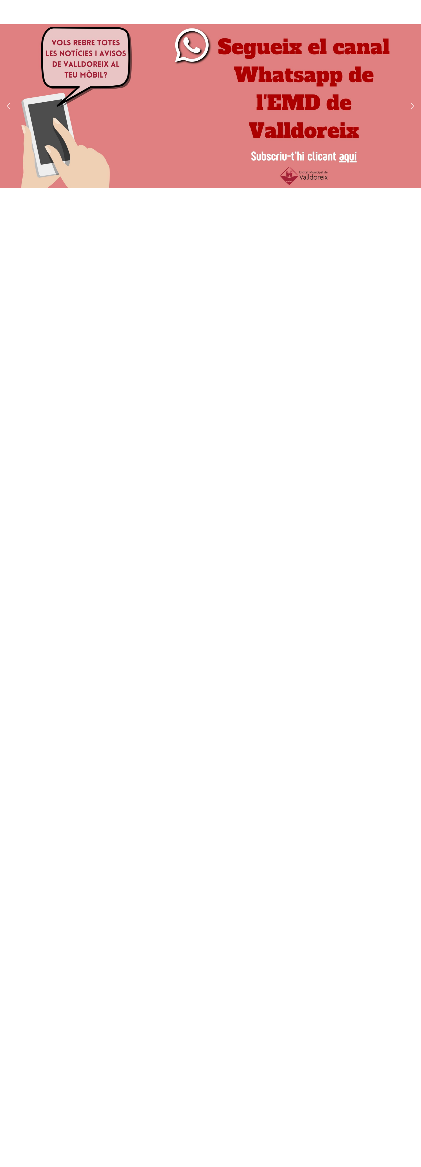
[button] (8, 106)
